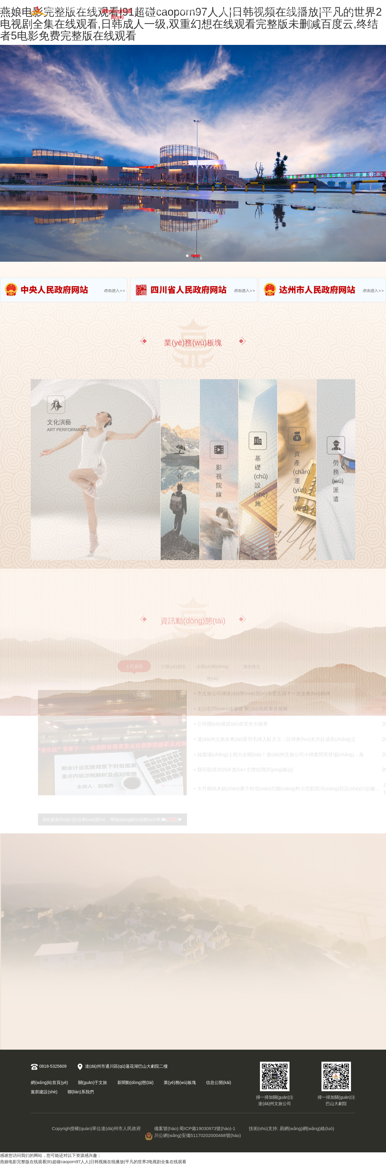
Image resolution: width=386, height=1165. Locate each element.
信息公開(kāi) (264, 12)
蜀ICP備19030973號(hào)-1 (207, 1128)
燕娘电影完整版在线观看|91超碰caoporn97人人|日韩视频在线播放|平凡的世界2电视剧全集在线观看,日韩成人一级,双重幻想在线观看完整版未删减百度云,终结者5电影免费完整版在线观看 (191, 24)
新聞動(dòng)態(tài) (192, 12)
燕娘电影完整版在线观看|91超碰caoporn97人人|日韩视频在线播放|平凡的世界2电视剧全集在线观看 (93, 1161)
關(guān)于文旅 (154, 12)
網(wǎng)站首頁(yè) (117, 12)
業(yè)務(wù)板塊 (230, 12)
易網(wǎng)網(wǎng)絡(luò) (307, 1128)
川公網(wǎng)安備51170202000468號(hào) (193, 1135)
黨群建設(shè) (295, 12)
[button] (187, 256)
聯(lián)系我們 (327, 12)
